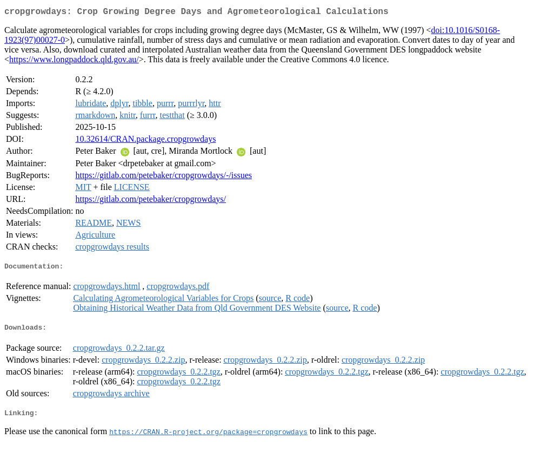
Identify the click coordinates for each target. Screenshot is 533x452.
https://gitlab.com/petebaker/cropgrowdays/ (150, 201)
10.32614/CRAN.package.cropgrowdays (145, 141)
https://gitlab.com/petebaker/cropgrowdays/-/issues (163, 177)
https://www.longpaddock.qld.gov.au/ (74, 61)
